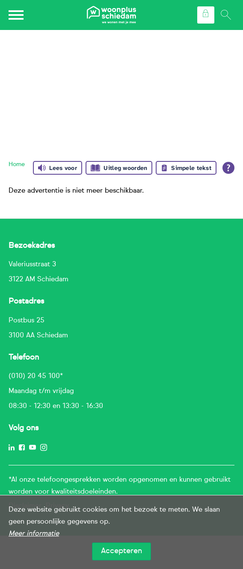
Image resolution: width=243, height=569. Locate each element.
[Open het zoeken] (225, 15)
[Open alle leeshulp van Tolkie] (228, 168)
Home (17, 164)
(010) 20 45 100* (36, 376)
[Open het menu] (17, 15)
